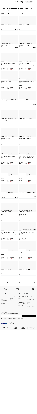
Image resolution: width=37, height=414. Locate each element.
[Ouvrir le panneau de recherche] (29, 2)
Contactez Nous (34, 407)
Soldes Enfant (4, 10)
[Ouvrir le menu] (1, 1)
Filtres (23, 13)
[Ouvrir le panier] (35, 1)
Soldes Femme (22, 10)
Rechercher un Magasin (19, 407)
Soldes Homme (13, 10)
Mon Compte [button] (5, 407)
